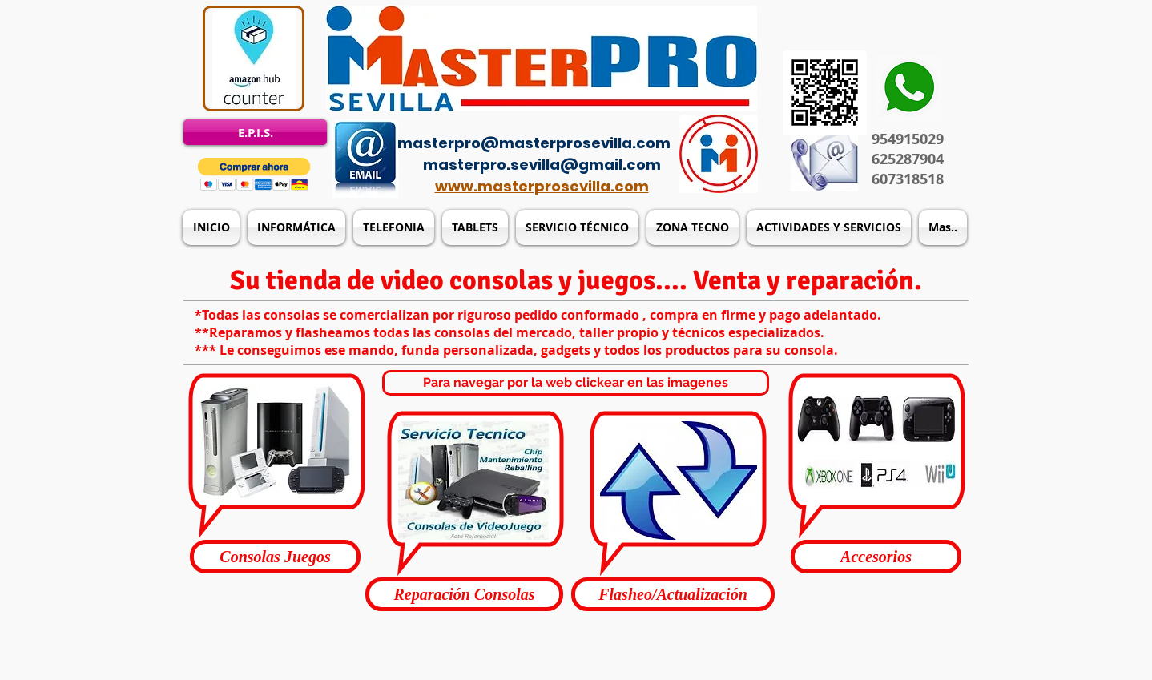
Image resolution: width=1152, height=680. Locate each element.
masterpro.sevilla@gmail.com (542, 165)
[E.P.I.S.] (255, 132)
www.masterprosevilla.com (542, 186)
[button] (254, 174)
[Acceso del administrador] (585, 120)
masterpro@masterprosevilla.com (534, 143)
